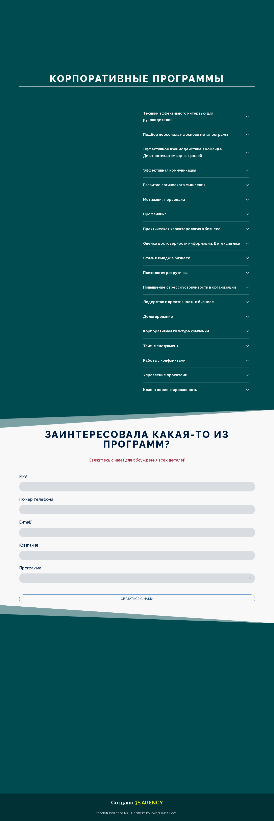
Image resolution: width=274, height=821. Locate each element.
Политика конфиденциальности (154, 813)
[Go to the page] (50, 36)
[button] (196, 116)
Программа (30, 568)
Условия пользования (112, 813)
